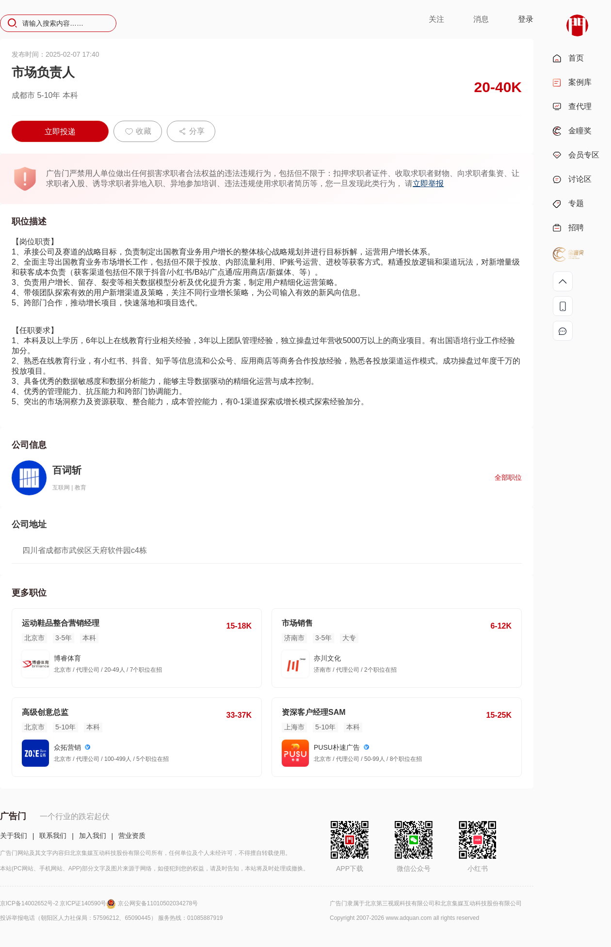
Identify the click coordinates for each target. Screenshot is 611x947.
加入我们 (92, 835)
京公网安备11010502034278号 (158, 903)
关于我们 (13, 835)
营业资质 (131, 835)
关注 (436, 19)
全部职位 (508, 477)
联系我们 (52, 835)
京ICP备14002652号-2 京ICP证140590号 (59, 903)
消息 (481, 19)
